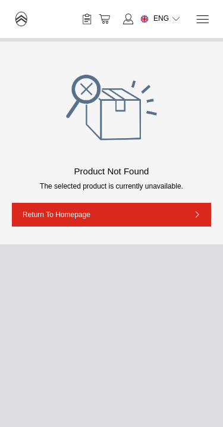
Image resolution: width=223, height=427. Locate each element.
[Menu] (202, 19)
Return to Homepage (56, 215)
